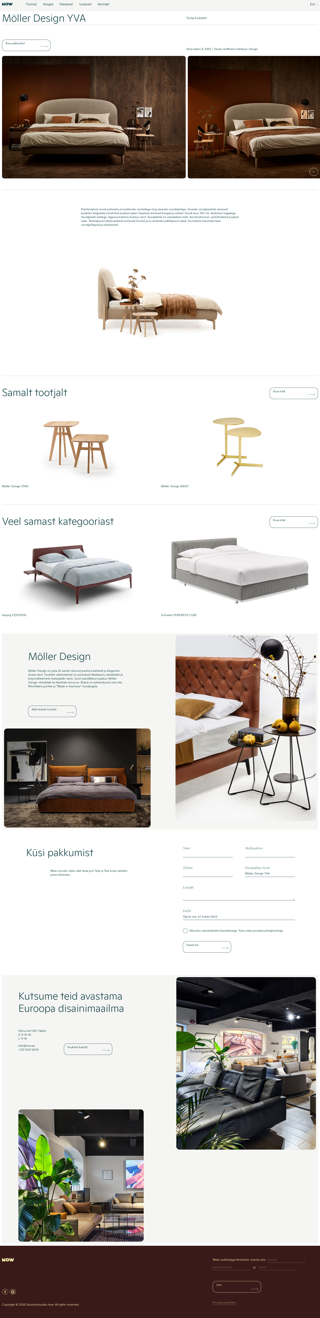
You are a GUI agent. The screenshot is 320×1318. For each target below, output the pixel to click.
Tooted (31, 4)
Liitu (219, 1285)
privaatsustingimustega (268, 930)
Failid (187, 911)
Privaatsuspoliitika (224, 1302)
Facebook (5, 1292)
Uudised (85, 4)
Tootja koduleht (196, 18)
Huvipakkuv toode (257, 868)
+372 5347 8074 (28, 1049)
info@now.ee (26, 1046)
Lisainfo (188, 887)
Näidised (66, 4)
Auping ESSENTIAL (14, 615)
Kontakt (104, 4)
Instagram (13, 1292)
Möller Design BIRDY (175, 486)
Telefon (188, 868)
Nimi (186, 848)
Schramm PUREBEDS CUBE (179, 615)
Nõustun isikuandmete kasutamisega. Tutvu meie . (236, 930)
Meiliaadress (253, 848)
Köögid (48, 4)
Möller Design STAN (15, 486)
